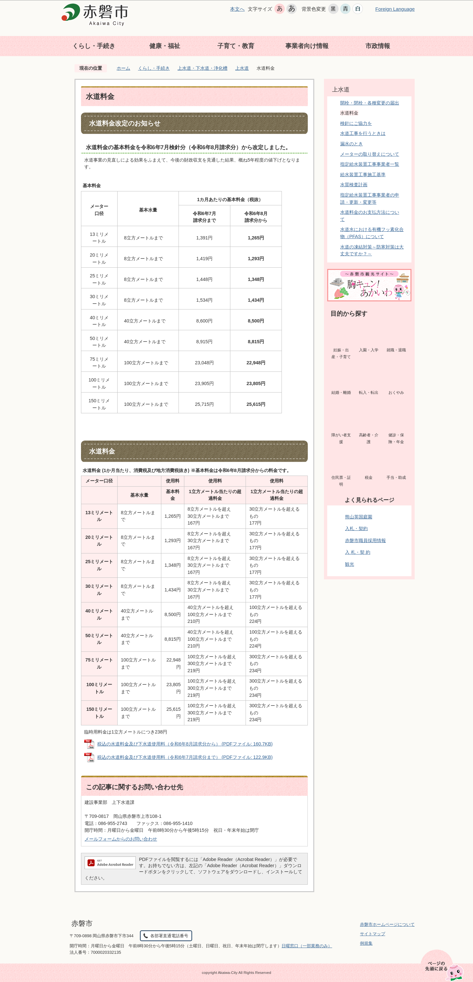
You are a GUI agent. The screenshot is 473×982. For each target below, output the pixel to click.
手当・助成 (396, 477)
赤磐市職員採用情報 (365, 540)
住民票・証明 (341, 481)
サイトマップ (372, 933)
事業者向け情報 (307, 45)
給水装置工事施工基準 (363, 174)
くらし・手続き (93, 45)
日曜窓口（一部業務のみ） (307, 945)
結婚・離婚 (341, 392)
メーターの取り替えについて (369, 154)
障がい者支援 (341, 438)
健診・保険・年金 (396, 438)
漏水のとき (351, 143)
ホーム (123, 68)
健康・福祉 (164, 45)
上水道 (242, 68)
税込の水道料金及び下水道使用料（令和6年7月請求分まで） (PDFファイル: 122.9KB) (185, 757)
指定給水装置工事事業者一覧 (369, 164)
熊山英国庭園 (358, 516)
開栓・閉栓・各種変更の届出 (369, 102)
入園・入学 (368, 350)
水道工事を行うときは (363, 133)
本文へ (237, 9)
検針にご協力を (356, 123)
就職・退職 (396, 350)
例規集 (366, 943)
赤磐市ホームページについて (387, 924)
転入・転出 (368, 392)
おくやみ (396, 392)
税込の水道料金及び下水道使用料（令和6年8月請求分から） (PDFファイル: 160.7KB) (185, 743)
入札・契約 (356, 528)
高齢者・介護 (368, 438)
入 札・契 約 (357, 552)
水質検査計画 (353, 184)
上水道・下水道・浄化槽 (202, 68)
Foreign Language (395, 9)
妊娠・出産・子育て (341, 353)
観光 (349, 564)
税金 (369, 477)
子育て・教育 (235, 45)
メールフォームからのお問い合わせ (121, 839)
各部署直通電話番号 (169, 935)
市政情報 (377, 45)
